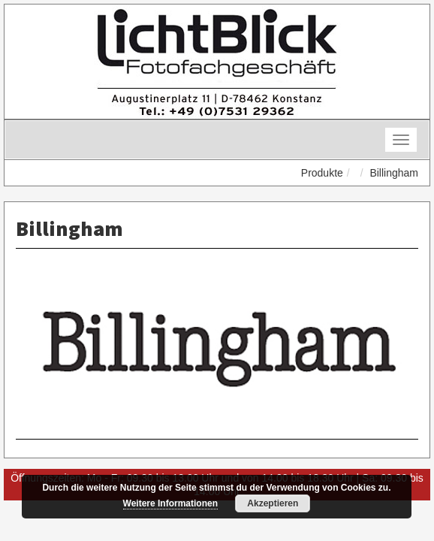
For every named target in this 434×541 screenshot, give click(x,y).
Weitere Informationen (170, 503)
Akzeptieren (272, 503)
